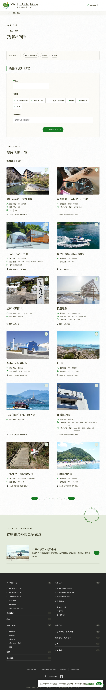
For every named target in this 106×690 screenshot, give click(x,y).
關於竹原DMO (32, 669)
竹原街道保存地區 (15, 596)
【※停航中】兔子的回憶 (21, 415)
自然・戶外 (37, 100)
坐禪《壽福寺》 (16, 308)
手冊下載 (60, 611)
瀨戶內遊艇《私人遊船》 (71, 254)
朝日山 (60, 363)
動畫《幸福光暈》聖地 (17, 608)
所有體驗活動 (21, 100)
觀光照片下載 (62, 607)
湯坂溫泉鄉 (13, 604)
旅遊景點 (12, 631)
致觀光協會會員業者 (49, 669)
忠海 (54, 55)
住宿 (10, 647)
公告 (56, 644)
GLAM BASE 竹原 (17, 254)
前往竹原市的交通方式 (65, 588)
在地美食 (12, 639)
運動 (71, 100)
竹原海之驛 (63, 415)
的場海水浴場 (64, 474)
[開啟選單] (101, 5)
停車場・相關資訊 (63, 596)
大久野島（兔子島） (16, 588)
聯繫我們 (63, 669)
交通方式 (58, 582)
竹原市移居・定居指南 (64, 631)
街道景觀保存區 (31, 55)
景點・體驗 (11, 625)
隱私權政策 (90, 684)
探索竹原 (58, 625)
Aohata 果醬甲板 (17, 363)
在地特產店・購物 (15, 643)
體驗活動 (12, 635)
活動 (8, 652)
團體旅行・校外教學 (63, 638)
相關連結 (58, 650)
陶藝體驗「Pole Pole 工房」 (73, 199)
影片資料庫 (61, 615)
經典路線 (10, 613)
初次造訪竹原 (12, 582)
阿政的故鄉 (13, 600)
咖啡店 (45, 55)
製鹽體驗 (62, 308)
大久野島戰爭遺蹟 (15, 592)
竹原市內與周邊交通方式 (65, 592)
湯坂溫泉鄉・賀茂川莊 (20, 199)
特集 (8, 619)
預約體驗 (91, 5)
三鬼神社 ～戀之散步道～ (21, 474)
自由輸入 (18, 114)
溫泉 (17, 106)
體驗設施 (82, 100)
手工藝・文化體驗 (55, 100)
